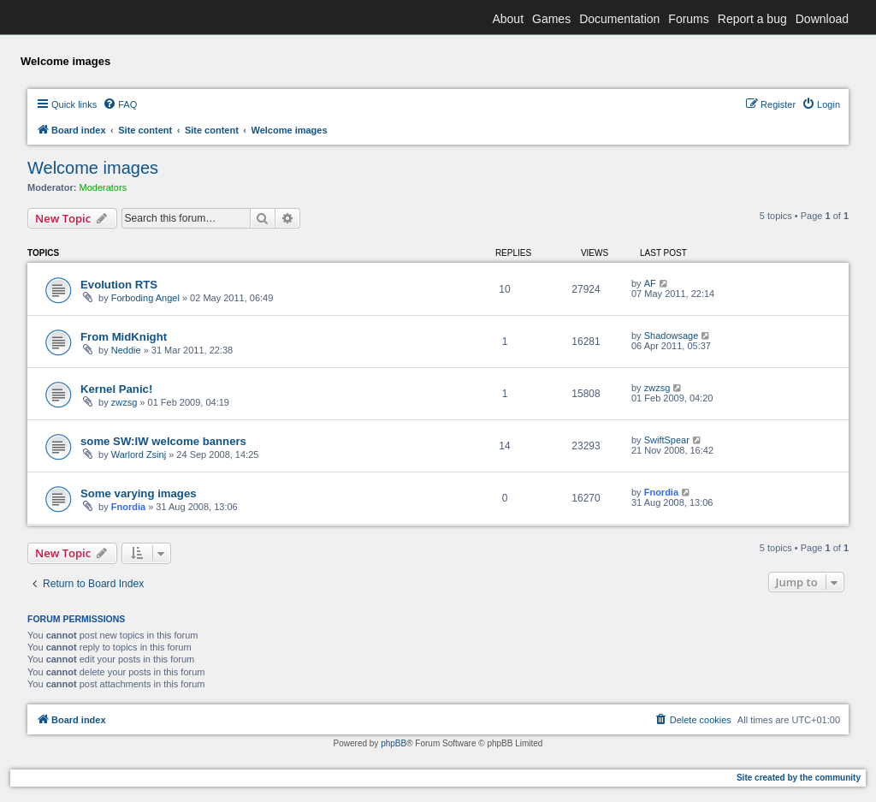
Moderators (103, 187)
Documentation (619, 19)
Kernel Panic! (116, 389)
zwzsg (124, 402)
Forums (688, 19)
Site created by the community (799, 777)
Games (551, 19)
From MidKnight (123, 336)
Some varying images (138, 493)
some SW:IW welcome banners (163, 441)
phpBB (393, 743)
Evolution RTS (118, 284)
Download (822, 19)
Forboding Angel (145, 298)
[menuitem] (120, 104)
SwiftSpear (667, 440)
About (508, 19)
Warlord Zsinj (138, 454)
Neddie (126, 350)
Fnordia (128, 507)
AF (650, 283)
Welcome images (92, 167)
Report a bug (752, 19)
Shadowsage (671, 335)
